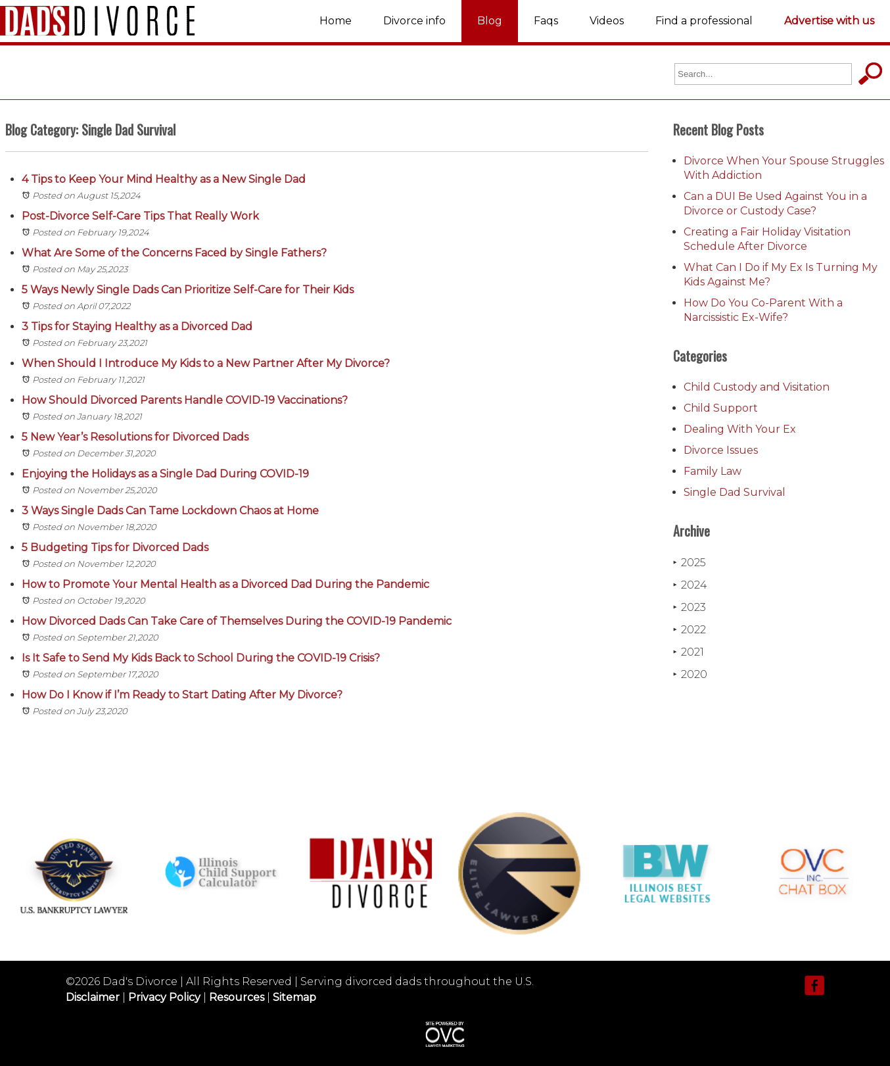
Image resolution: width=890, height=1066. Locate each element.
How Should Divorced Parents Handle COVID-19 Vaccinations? (185, 400)
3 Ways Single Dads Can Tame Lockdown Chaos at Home (170, 510)
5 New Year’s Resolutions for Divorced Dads (135, 437)
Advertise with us (829, 20)
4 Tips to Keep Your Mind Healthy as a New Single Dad (164, 179)
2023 (689, 607)
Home (335, 20)
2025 (689, 562)
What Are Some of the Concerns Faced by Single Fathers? (174, 253)
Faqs (546, 20)
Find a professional (704, 20)
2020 (690, 674)
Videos (607, 20)
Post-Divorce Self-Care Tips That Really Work (140, 216)
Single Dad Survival (734, 492)
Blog (489, 20)
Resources (236, 997)
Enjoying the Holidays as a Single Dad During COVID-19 (165, 474)
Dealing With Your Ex (740, 429)
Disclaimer (93, 997)
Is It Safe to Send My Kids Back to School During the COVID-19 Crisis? (201, 658)
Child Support (721, 408)
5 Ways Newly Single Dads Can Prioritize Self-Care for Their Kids (188, 289)
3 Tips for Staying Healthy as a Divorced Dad (137, 326)
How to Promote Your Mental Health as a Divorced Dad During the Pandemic (225, 584)
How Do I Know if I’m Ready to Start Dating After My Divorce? (182, 695)
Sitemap (294, 997)
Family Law (712, 471)
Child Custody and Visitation (757, 387)
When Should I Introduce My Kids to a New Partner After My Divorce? (206, 363)
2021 (688, 652)
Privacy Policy (164, 997)
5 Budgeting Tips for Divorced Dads (115, 547)
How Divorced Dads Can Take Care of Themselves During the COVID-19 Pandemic (237, 621)
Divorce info (414, 20)
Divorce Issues (721, 450)
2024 (690, 585)
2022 (689, 629)
